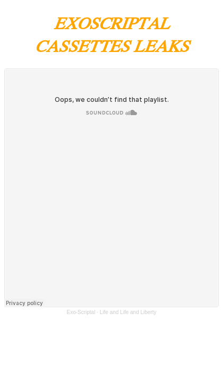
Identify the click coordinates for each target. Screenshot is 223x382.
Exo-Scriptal (81, 312)
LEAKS (160, 45)
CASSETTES (84, 45)
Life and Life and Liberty (128, 312)
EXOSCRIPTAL (111, 22)
